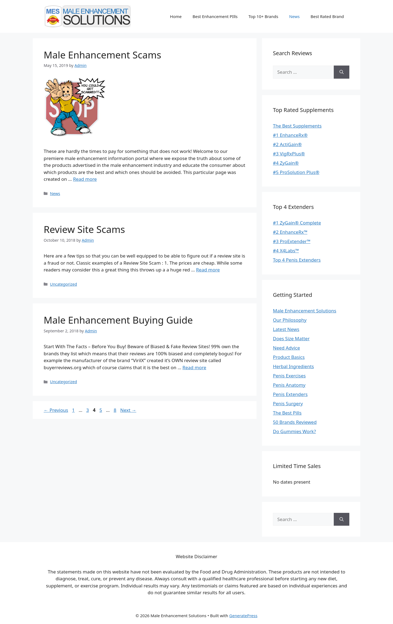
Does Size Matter (291, 338)
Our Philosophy (289, 320)
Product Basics (289, 357)
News (294, 16)
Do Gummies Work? (294, 431)
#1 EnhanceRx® (290, 135)
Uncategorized (63, 284)
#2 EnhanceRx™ (290, 232)
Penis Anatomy (289, 385)
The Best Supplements (297, 126)
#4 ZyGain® (286, 163)
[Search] (341, 72)
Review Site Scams (84, 229)
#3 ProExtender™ (291, 241)
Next (128, 410)
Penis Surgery (288, 403)
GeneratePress (243, 615)
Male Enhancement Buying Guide (118, 320)
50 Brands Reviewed (295, 422)
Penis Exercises (289, 375)
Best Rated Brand (327, 16)
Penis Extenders (290, 394)
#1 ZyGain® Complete (297, 223)
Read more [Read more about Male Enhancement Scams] (85, 179)
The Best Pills (287, 413)
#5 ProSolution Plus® (296, 172)
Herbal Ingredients (293, 366)
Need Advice (286, 348)
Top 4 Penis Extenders (297, 260)
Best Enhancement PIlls (214, 16)
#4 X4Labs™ (286, 250)
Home (176, 16)
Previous (56, 410)
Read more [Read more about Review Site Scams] (208, 270)
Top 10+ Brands (263, 16)
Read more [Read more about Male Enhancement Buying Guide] (194, 367)
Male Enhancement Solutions (304, 310)
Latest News (286, 329)
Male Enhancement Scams (102, 54)
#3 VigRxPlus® (289, 153)
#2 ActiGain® (287, 144)
